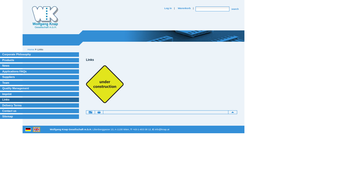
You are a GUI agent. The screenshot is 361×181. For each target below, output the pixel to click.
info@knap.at (162, 129)
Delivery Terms (12, 105)
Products (8, 60)
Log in (168, 8)
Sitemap (7, 116)
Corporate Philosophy (16, 54)
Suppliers (8, 76)
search (235, 9)
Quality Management (15, 88)
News (6, 65)
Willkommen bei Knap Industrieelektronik (45, 17)
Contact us (9, 110)
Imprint (7, 94)
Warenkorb (184, 8)
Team (5, 82)
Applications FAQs (14, 71)
